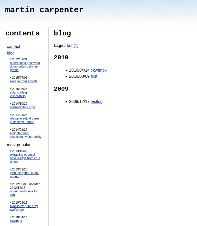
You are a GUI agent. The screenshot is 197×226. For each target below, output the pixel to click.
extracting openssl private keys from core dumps (25, 158)
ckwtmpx (16, 221)
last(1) (73, 45)
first (94, 76)
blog (11, 53)
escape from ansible (23, 81)
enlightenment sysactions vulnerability (25, 135)
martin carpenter (44, 10)
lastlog (97, 101)
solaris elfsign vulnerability (19, 94)
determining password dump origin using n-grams (25, 66)
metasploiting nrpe (22, 107)
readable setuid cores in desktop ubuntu (24, 120)
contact (13, 46)
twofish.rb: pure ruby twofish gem (24, 207)
